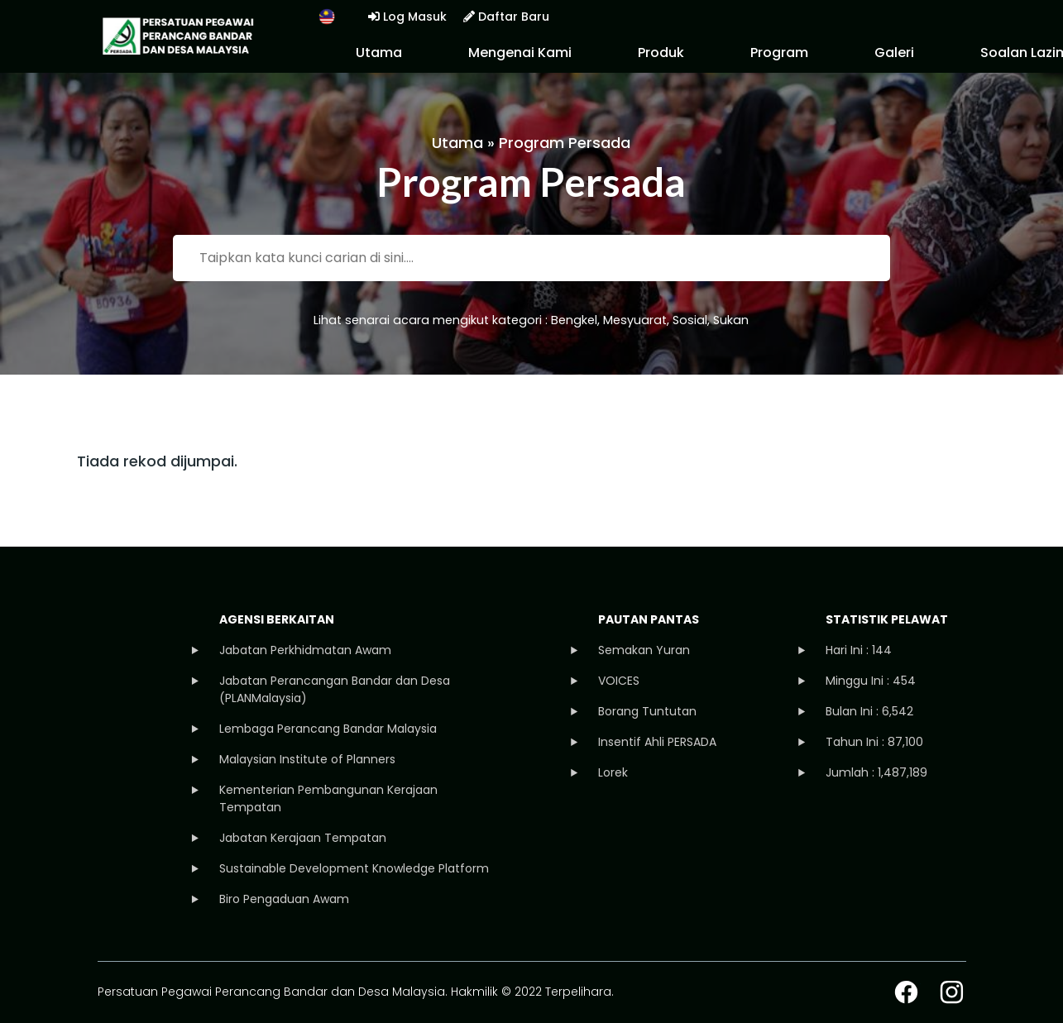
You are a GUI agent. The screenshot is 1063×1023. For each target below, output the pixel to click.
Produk (661, 52)
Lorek (613, 772)
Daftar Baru (506, 16)
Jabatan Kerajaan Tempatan (302, 837)
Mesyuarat (635, 320)
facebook (906, 992)
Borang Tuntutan (647, 711)
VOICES (618, 680)
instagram (951, 992)
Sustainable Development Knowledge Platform (354, 868)
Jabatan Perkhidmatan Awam (305, 650)
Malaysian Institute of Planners (307, 759)
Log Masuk (407, 16)
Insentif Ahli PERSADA (657, 742)
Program (779, 52)
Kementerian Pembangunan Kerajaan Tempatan (328, 798)
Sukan (731, 320)
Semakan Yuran (644, 650)
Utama (379, 52)
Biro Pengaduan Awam (284, 899)
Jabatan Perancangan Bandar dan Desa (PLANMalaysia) (334, 689)
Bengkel (574, 320)
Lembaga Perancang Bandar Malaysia (328, 728)
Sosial (690, 320)
